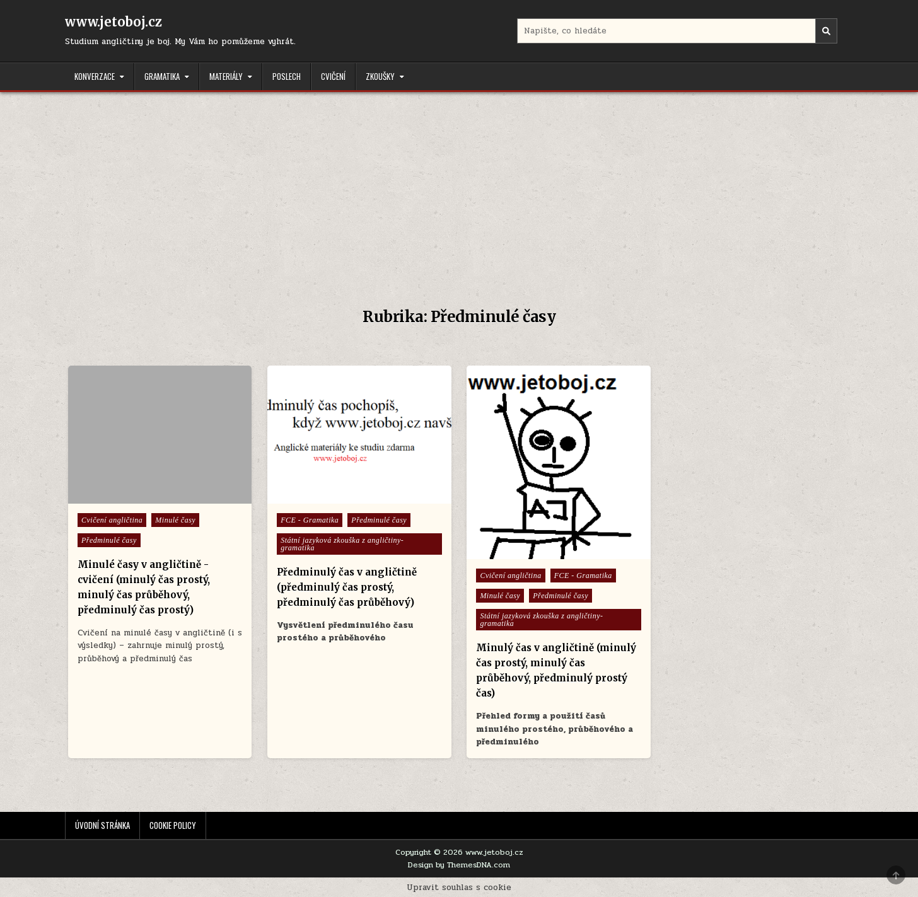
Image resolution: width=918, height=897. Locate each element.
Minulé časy (175, 520)
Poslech (286, 76)
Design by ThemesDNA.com (459, 865)
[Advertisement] (459, 186)
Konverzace (94, 76)
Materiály (226, 76)
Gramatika (162, 76)
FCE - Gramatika (310, 520)
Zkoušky (380, 76)
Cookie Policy (172, 825)
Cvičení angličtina (111, 520)
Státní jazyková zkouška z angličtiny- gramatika (342, 544)
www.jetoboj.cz (113, 22)
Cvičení (333, 76)
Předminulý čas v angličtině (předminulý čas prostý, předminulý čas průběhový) (347, 587)
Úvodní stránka (102, 825)
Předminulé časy (109, 540)
